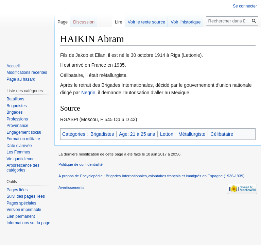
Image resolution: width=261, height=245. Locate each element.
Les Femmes (18, 152)
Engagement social (23, 132)
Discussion (83, 21)
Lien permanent (20, 216)
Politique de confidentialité (80, 164)
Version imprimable (23, 209)
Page (62, 21)
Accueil (13, 66)
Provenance (17, 125)
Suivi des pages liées (25, 196)
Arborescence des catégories (22, 168)
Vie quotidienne (20, 159)
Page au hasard (20, 79)
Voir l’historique (186, 21)
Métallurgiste (191, 134)
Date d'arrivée (19, 145)
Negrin (88, 92)
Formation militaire (23, 138)
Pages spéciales (21, 203)
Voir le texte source (147, 21)
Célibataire (221, 134)
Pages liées (17, 189)
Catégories (73, 134)
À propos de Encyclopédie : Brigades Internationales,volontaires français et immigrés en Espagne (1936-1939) (151, 176)
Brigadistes (102, 134)
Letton (166, 134)
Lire (118, 21)
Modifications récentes (26, 72)
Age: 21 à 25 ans (137, 134)
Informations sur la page (28, 222)
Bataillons (15, 99)
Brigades (14, 112)
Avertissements (71, 187)
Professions (17, 119)
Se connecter (245, 6)
